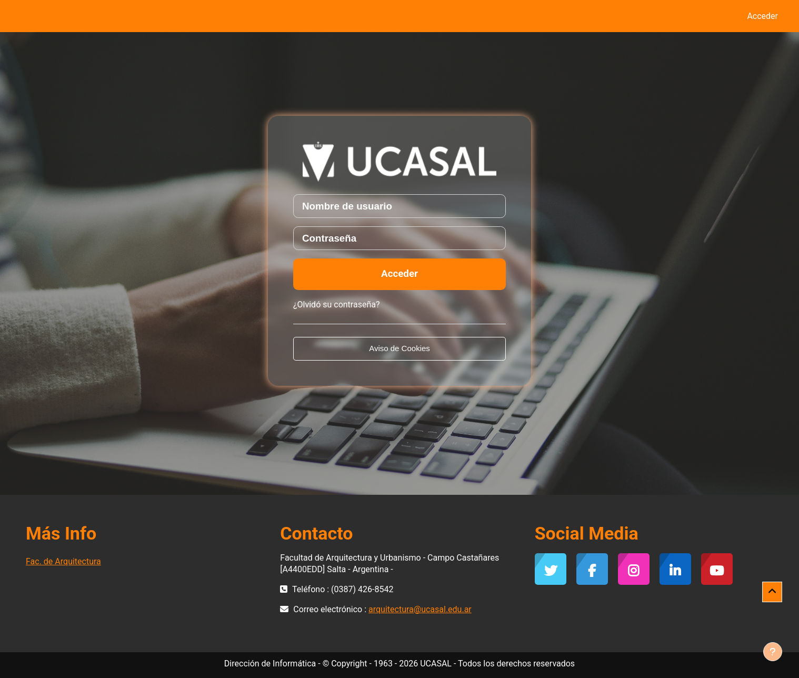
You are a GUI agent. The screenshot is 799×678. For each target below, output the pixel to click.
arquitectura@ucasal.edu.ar (420, 609)
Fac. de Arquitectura (63, 561)
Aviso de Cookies (399, 348)
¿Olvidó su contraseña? (336, 305)
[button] (772, 592)
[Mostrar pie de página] (772, 651)
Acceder (762, 16)
